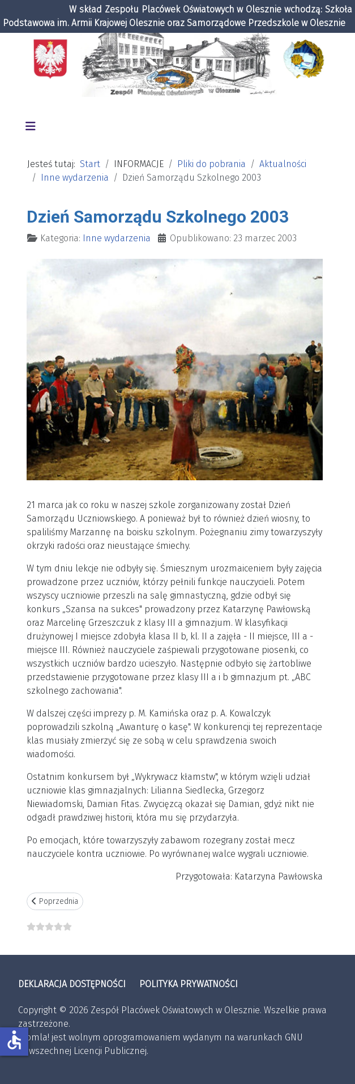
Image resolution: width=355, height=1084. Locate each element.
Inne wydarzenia (117, 238)
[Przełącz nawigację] (30, 126)
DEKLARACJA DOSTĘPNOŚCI (72, 984)
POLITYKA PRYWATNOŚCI (188, 984)
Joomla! (33, 1037)
